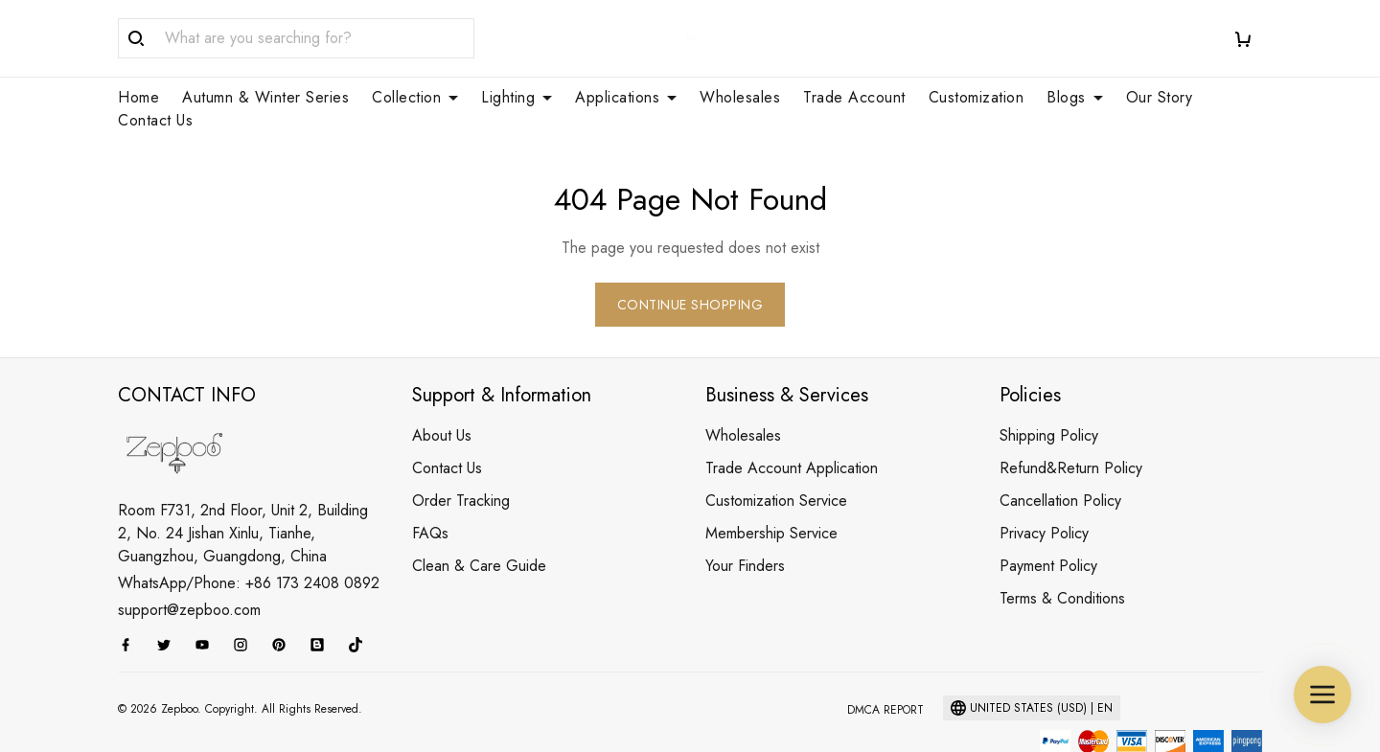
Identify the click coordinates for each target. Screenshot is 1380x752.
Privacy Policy (1044, 487)
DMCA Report (885, 663)
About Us (442, 389)
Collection (415, 97)
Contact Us (155, 120)
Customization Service (776, 455)
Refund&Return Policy (1071, 422)
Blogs (1074, 97)
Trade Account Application (791, 422)
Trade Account (854, 97)
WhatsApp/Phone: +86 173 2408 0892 (249, 537)
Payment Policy (1048, 520)
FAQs (430, 487)
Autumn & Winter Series (265, 97)
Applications (626, 97)
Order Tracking (461, 455)
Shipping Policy (1049, 389)
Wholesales (740, 97)
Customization (976, 97)
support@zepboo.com (189, 564)
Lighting (516, 97)
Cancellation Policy (1060, 455)
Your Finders (745, 520)
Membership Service (771, 487)
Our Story (1159, 97)
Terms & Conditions (1062, 552)
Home (138, 97)
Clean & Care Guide (479, 520)
